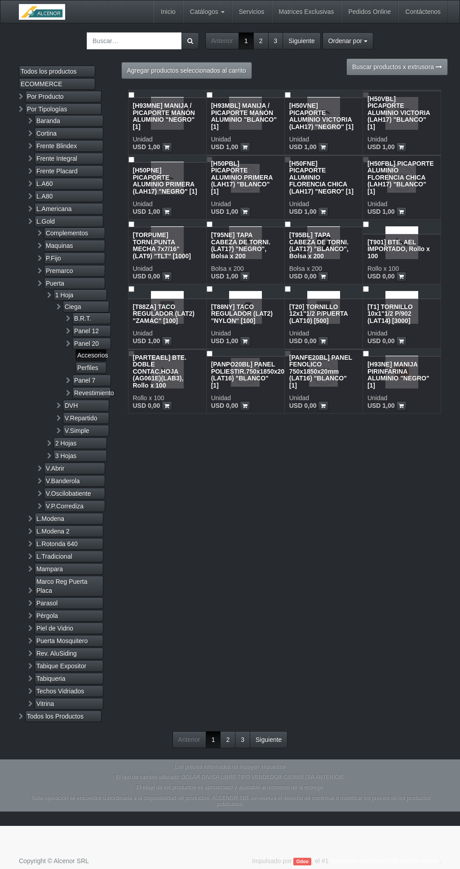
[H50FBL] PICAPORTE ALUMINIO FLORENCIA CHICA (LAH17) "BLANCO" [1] (400, 177)
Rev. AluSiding (56, 653)
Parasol (47, 603)
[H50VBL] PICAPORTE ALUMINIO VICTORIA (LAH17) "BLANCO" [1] (398, 112)
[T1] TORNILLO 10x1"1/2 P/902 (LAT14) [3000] (390, 313)
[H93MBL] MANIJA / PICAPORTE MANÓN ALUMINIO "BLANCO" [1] (244, 116)
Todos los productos (49, 71)
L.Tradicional (54, 556)
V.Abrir (55, 468)
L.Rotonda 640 (57, 543)
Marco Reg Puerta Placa (62, 586)
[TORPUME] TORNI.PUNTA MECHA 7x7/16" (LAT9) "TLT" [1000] (162, 245)
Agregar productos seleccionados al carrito (186, 70)
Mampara (49, 569)
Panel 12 (86, 331)
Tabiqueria (51, 678)
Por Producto (45, 96)
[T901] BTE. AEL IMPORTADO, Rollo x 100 (398, 249)
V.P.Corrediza (65, 506)
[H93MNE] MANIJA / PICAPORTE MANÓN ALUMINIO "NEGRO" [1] (164, 116)
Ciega (73, 306)
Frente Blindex (56, 146)
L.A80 (44, 196)
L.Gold (45, 221)
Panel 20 (86, 343)
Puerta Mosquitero (62, 640)
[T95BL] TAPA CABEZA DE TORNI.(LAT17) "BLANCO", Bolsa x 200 (319, 245)
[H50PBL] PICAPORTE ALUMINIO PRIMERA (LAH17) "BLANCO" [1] (242, 177)
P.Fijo (53, 258)
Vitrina (45, 703)
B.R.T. (82, 318)
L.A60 (44, 183)
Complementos (67, 233)
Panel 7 (84, 380)
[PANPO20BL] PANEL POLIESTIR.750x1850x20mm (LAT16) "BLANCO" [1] (253, 374)
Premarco (59, 270)
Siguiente (301, 40)
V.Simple (77, 430)
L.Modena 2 (53, 531)
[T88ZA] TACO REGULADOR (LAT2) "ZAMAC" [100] (164, 313)
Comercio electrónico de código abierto (384, 861)
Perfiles (87, 367)
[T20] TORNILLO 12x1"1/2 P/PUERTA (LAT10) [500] (318, 313)
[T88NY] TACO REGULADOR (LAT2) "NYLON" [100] (242, 313)
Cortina (46, 133)
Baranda (48, 120)
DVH (71, 405)
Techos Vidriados (60, 691)
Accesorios (91, 355)
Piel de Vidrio (54, 628)
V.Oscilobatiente (68, 493)
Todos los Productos (55, 716)
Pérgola (47, 615)
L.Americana (54, 208)
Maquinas (59, 245)
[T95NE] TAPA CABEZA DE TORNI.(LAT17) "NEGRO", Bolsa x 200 (240, 245)
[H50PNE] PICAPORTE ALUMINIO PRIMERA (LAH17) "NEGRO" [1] (165, 180)
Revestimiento (92, 393)
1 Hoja (64, 295)
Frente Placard (57, 171)
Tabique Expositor (61, 666)
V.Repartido (81, 418)
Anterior (222, 40)
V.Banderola (63, 481)
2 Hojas (65, 443)
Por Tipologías (47, 109)
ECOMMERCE (41, 84)
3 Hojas (65, 455)
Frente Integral (56, 158)
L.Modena (50, 518)
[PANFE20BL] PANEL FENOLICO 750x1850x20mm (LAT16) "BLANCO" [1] (320, 371)
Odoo (302, 861)
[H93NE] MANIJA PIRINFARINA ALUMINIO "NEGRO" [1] (398, 374)
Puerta (55, 283)
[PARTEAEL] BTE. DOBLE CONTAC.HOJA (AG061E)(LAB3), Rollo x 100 (160, 371)
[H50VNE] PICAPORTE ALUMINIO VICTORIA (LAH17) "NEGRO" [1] (321, 116)
